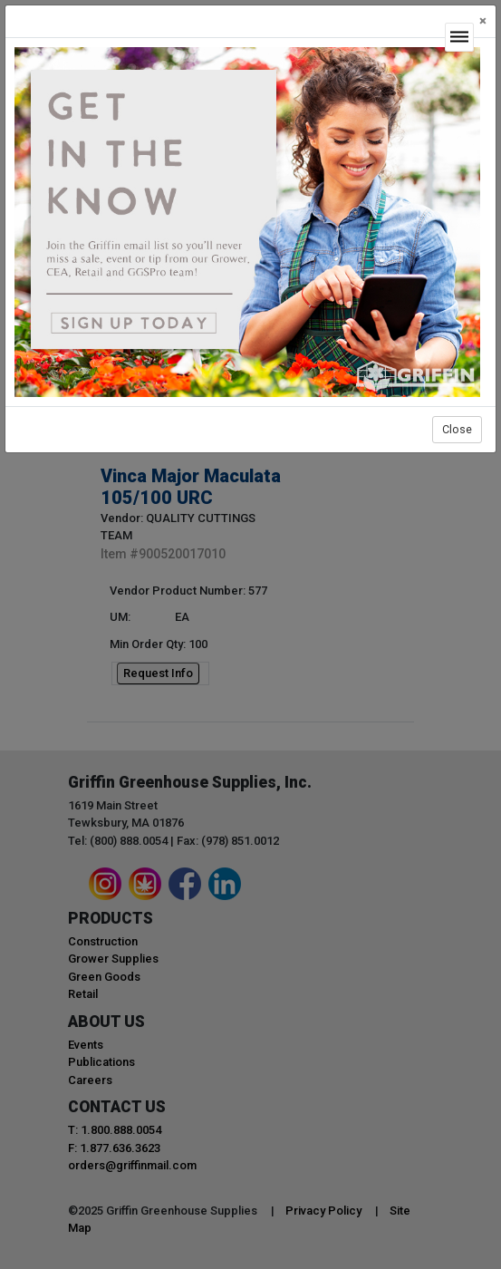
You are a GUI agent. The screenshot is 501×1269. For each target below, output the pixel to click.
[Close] (483, 21)
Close (457, 429)
